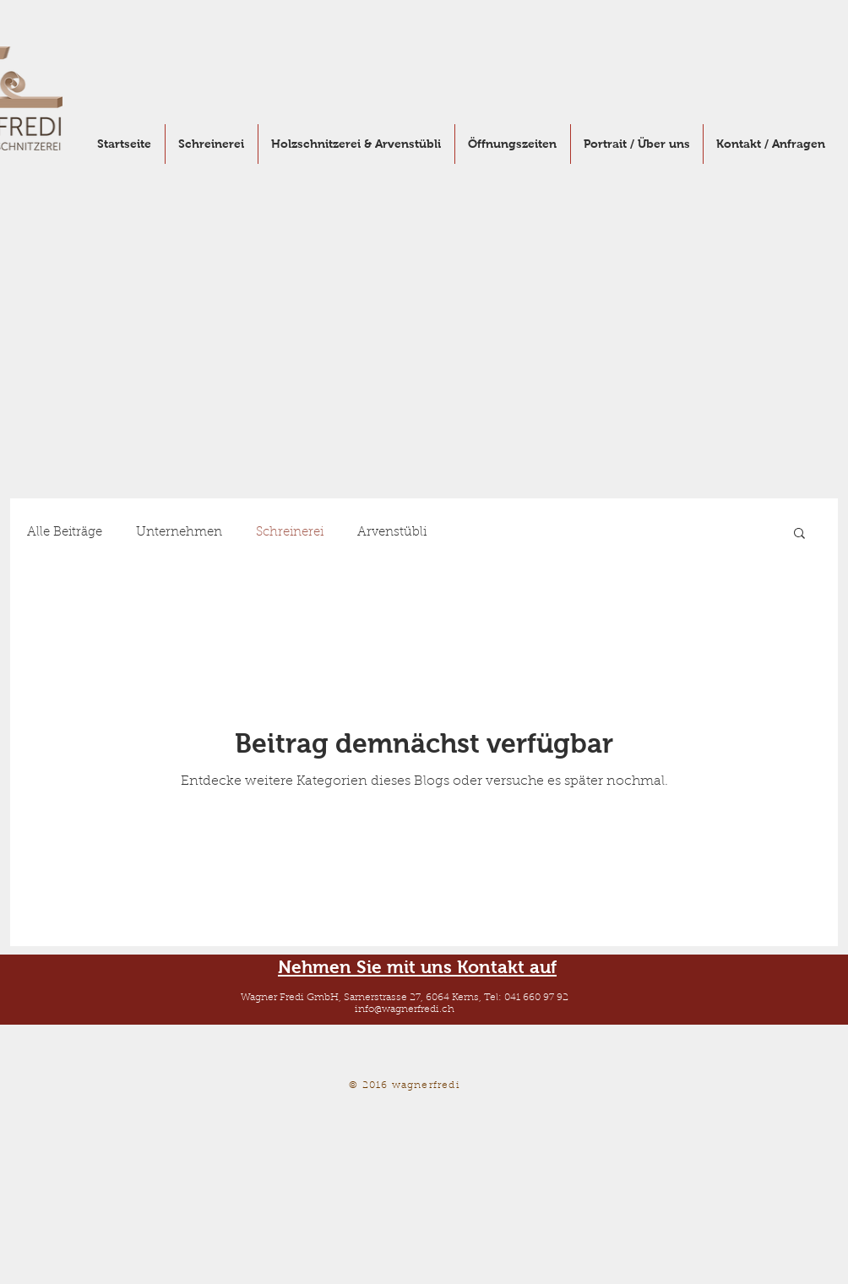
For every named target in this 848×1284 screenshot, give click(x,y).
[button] (799, 534)
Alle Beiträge (64, 532)
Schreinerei (289, 532)
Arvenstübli (392, 532)
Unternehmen (179, 532)
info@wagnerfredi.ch (404, 1009)
